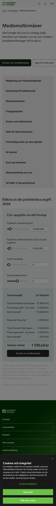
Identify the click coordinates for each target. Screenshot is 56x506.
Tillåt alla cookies (28, 500)
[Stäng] (52, 458)
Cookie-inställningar (28, 484)
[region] (28, 480)
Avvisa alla (28, 492)
